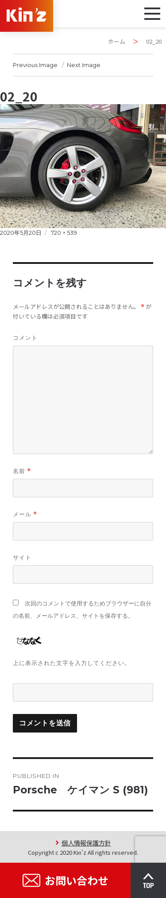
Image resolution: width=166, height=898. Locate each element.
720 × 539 (64, 232)
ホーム (116, 41)
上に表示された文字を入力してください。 (72, 662)
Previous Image (35, 64)
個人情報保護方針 (86, 842)
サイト (22, 557)
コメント (25, 337)
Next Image (83, 64)
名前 (22, 471)
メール (25, 514)
